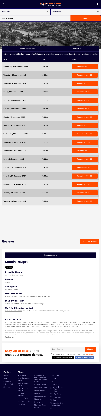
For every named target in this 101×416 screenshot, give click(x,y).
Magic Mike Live (40, 387)
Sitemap (6, 387)
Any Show (22, 375)
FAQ (5, 378)
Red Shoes (54, 375)
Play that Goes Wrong (40, 406)
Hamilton (21, 404)
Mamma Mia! (39, 390)
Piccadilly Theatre (11, 289)
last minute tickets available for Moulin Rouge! (27, 304)
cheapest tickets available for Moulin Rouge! (27, 297)
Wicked (53, 400)
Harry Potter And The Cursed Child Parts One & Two (40, 378)
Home (5, 375)
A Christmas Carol (23, 384)
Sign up (90, 349)
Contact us (7, 381)
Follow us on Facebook (85, 357)
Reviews (8, 282)
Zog (52, 408)
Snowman (54, 384)
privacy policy (91, 354)
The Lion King (55, 397)
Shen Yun (54, 378)
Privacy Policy (8, 384)
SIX (51, 381)
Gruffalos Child (24, 401)
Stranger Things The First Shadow (56, 389)
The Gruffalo (55, 394)
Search (85, 18)
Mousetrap (38, 399)
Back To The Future (23, 389)
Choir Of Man (23, 398)
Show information (27, 49)
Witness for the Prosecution (56, 404)
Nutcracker (38, 402)
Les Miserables (40, 384)
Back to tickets (50, 255)
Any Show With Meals (24, 379)
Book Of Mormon (21, 394)
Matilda (37, 393)
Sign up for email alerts (13, 311)
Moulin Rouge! (40, 396)
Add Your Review (89, 241)
